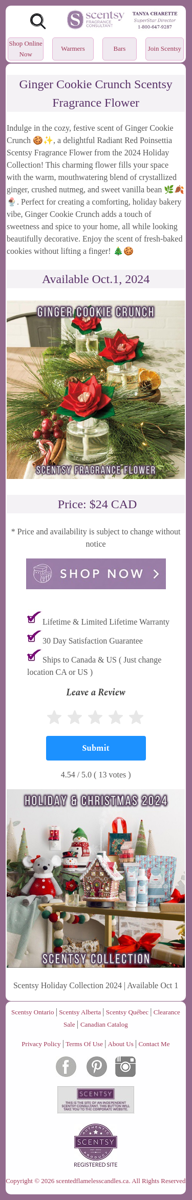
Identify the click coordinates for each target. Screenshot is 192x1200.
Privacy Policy (41, 1044)
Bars (120, 48)
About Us (121, 1044)
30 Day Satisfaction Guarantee (92, 640)
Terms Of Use (84, 1044)
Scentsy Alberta (80, 1012)
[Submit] (96, 748)
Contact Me (153, 1044)
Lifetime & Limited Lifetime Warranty (105, 621)
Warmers (73, 48)
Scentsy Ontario (32, 1012)
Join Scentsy (164, 48)
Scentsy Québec (127, 1012)
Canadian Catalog (104, 1024)
